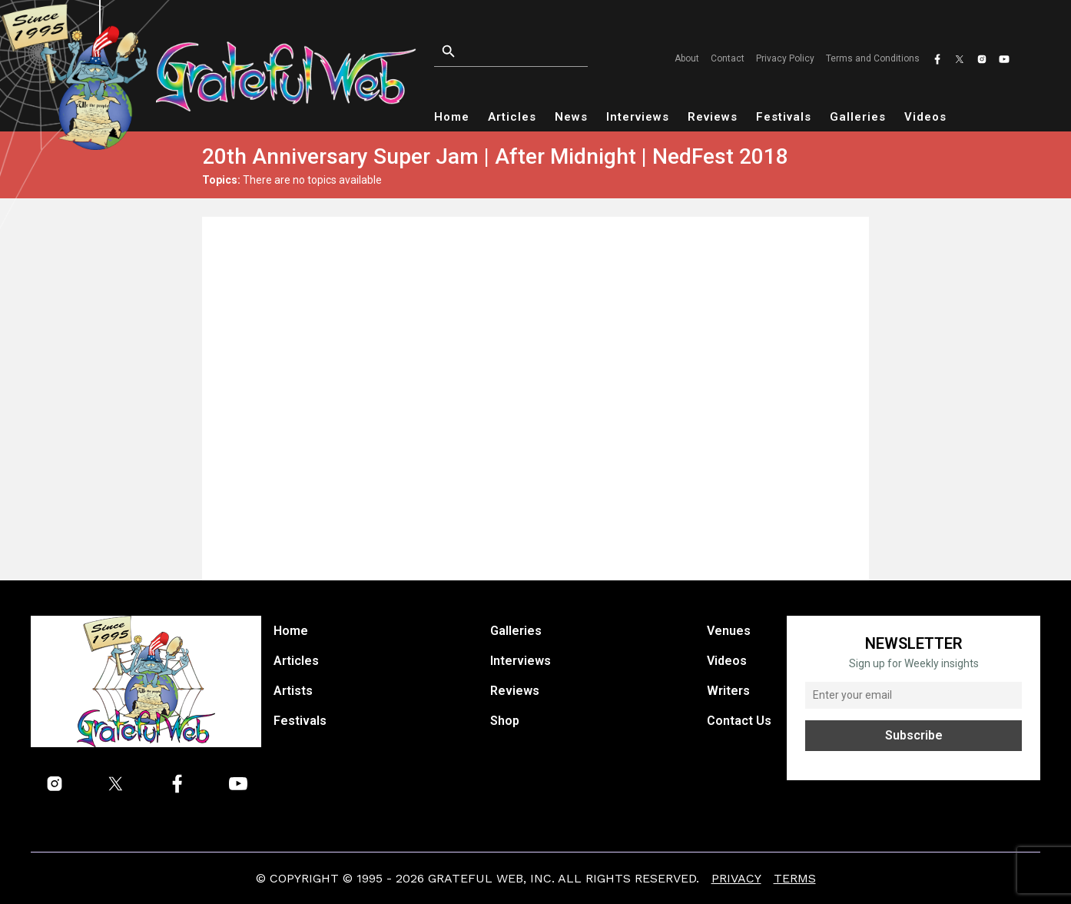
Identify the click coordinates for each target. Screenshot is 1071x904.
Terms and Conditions (873, 58)
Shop (504, 720)
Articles (512, 117)
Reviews (713, 117)
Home (451, 117)
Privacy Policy (785, 58)
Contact (727, 58)
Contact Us (739, 720)
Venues (729, 630)
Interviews (637, 117)
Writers (728, 690)
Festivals (783, 117)
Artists (293, 690)
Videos (925, 117)
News (571, 117)
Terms (795, 878)
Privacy (736, 878)
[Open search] (524, 52)
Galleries (858, 117)
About (687, 58)
